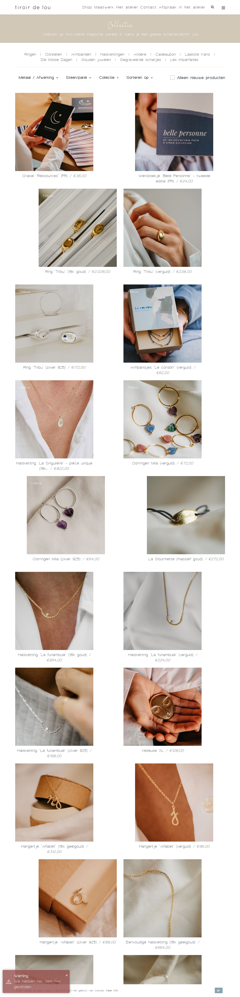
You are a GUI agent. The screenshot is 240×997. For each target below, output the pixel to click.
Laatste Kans (197, 54)
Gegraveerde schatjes (140, 60)
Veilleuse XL (162, 750)
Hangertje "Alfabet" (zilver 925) (78, 942)
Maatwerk (104, 7)
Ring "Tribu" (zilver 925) (54, 367)
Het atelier (127, 7)
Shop (87, 7)
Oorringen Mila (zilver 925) (66, 559)
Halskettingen (112, 54)
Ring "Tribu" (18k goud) (77, 272)
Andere (140, 54)
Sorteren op (139, 77)
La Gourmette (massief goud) (185, 559)
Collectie (109, 77)
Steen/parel (78, 77)
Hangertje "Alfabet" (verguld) (174, 846)
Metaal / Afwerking (38, 77)
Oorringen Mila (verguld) (162, 463)
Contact (148, 7)
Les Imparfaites (184, 60)
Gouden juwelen (96, 60)
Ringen (30, 54)
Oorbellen (53, 54)
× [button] (67, 975)
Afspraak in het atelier (182, 7)
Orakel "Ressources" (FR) (54, 176)
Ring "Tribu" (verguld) (162, 272)
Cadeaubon (165, 54)
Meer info (112, 990)
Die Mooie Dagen (56, 60)
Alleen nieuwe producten (197, 78)
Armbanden (81, 54)
